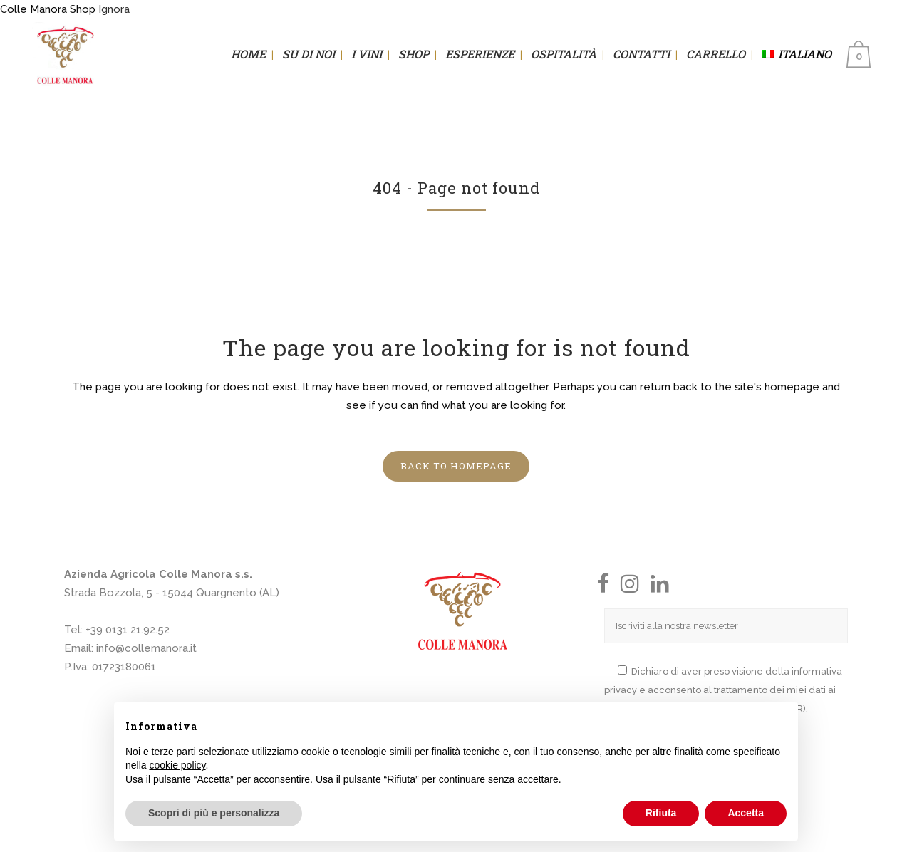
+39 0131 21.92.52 (128, 629)
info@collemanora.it (146, 648)
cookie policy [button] (177, 765)
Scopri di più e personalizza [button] (213, 813)
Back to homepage (456, 465)
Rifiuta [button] (661, 813)
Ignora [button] (114, 9)
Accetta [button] (745, 813)
